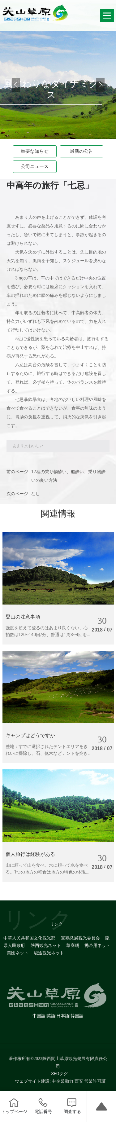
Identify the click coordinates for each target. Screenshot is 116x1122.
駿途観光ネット (49, 952)
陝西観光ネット (46, 945)
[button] (100, 85)
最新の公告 (81, 151)
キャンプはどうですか (30, 735)
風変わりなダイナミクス (51, 89)
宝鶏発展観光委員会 (80, 937)
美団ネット (17, 952)
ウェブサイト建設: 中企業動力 (44, 1081)
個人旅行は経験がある (30, 854)
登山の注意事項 (23, 617)
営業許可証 (95, 1081)
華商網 (72, 945)
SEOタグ (59, 1073)
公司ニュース (35, 166)
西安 (79, 1081)
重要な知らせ (35, 151)
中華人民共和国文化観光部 (29, 937)
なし (35, 493)
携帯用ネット (97, 945)
